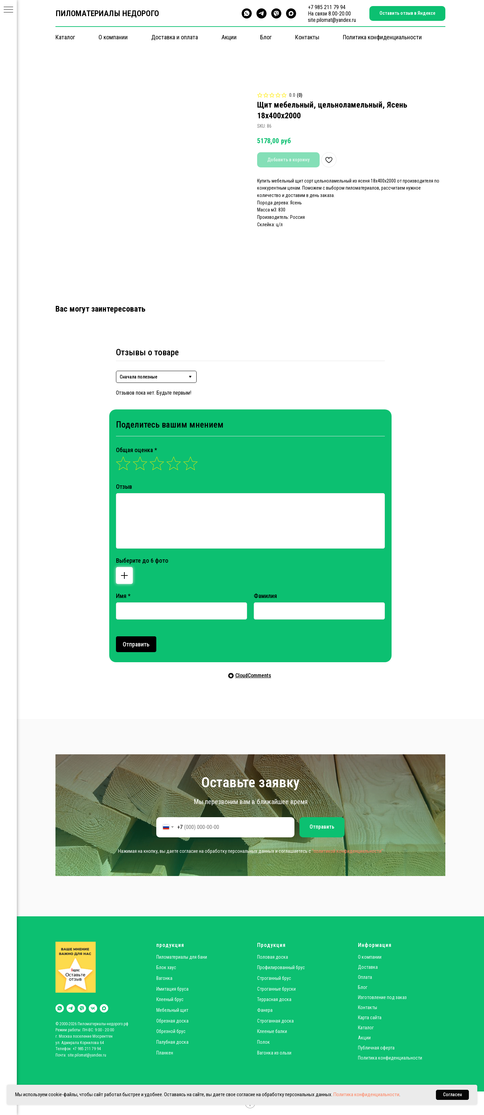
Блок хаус (166, 967)
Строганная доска (275, 1021)
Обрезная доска (172, 1021)
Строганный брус (274, 978)
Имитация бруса (172, 989)
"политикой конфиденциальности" (347, 851)
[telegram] (261, 13)
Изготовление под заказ (382, 997)
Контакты (307, 37)
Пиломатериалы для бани (181, 957)
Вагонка (164, 978)
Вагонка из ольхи (274, 1053)
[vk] (93, 1008)
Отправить (136, 644)
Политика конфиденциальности (382, 37)
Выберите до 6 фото (142, 560)
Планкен (164, 1053)
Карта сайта (369, 1017)
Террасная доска (274, 999)
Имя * (123, 595)
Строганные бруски (276, 989)
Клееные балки (272, 1031)
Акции (229, 37)
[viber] (276, 13)
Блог (266, 37)
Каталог (65, 37)
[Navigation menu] (8, 10)
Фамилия (265, 595)
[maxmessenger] (291, 13)
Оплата (365, 977)
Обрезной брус (171, 1031)
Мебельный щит (172, 1010)
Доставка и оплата (174, 37)
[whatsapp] (247, 13)
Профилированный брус (281, 967)
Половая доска (272, 957)
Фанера (265, 1010)
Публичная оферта (376, 1047)
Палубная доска (172, 1042)
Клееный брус (170, 999)
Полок (263, 1042)
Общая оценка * (136, 449)
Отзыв (124, 486)
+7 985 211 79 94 (327, 7)
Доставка (368, 967)
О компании (113, 37)
